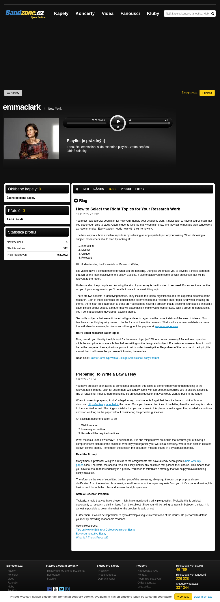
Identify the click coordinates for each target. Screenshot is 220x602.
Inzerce (51, 578)
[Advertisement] (110, 55)
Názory (98, 189)
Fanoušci (130, 13)
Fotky (139, 189)
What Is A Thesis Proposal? (92, 537)
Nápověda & (148, 570)
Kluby (153, 13)
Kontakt (142, 574)
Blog (113, 189)
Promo (126, 189)
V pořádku (183, 596)
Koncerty (85, 13)
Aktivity (13, 93)
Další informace (203, 596)
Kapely (61, 13)
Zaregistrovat (189, 92)
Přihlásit (207, 93)
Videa (108, 13)
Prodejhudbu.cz (107, 574)
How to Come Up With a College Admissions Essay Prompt (124, 357)
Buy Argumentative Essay (91, 533)
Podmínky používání (150, 578)
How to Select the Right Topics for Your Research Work (128, 209)
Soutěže (12, 590)
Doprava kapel (106, 578)
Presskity (103, 570)
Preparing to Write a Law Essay (106, 374)
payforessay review (166, 326)
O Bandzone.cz (147, 582)
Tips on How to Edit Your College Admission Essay (105, 529)
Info (86, 189)
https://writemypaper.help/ (103, 404)
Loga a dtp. (144, 586)
